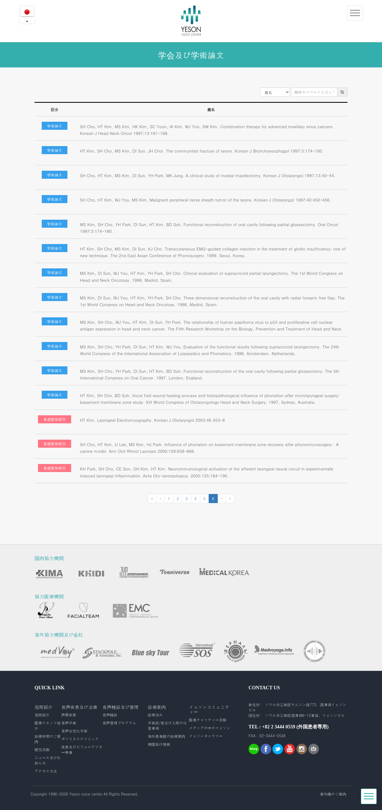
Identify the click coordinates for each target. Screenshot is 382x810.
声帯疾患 (68, 714)
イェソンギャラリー (206, 736)
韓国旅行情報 (159, 744)
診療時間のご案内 (48, 738)
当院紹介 (42, 714)
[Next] (221, 498)
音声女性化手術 (74, 730)
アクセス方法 (46, 771)
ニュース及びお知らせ (48, 760)
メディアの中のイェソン (209, 728)
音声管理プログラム (119, 722)
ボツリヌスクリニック (80, 738)
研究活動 (42, 749)
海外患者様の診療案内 (166, 736)
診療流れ (155, 714)
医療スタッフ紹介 (48, 725)
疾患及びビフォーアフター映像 (81, 749)
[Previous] (152, 498)
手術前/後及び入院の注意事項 (167, 725)
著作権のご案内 (333, 794)
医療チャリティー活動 (207, 719)
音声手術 (68, 722)
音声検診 (109, 714)
